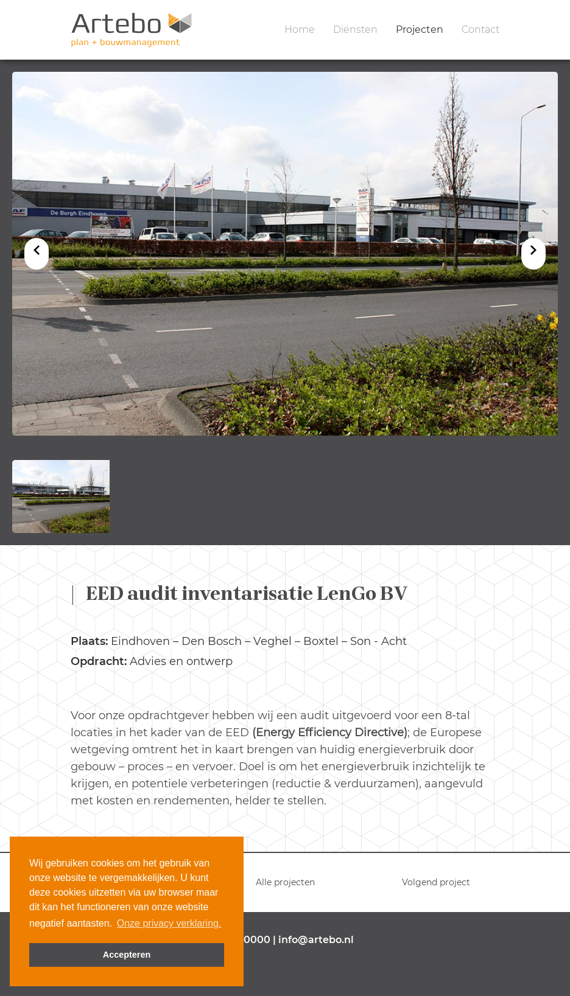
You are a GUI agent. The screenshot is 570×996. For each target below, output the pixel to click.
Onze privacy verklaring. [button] (169, 923)
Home (299, 29)
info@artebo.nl (316, 940)
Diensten (355, 29)
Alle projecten (285, 882)
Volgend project (436, 882)
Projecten (419, 29)
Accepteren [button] (126, 954)
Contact (480, 29)
